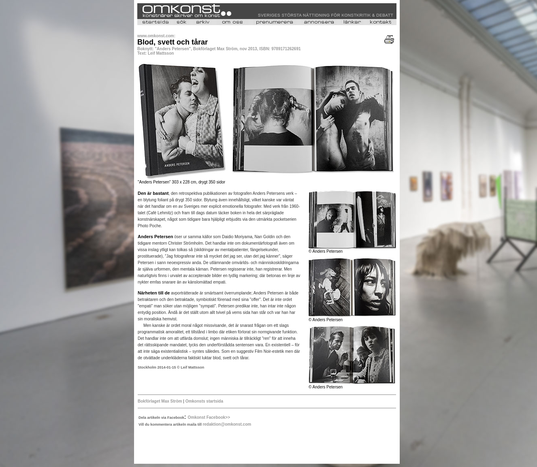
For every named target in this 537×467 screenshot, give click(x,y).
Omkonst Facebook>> (209, 417)
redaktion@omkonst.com (226, 424)
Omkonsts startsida (204, 401)
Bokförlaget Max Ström (160, 401)
